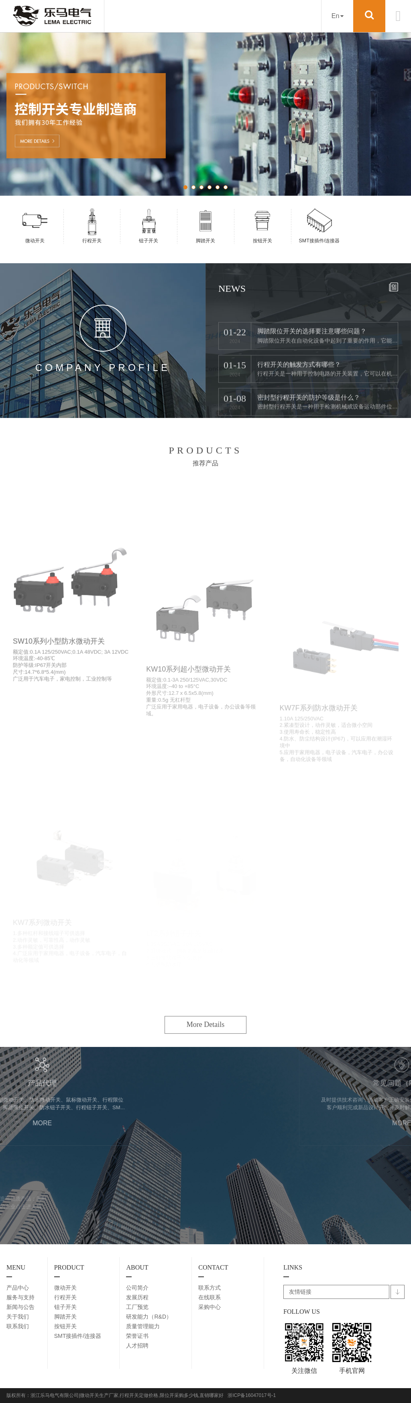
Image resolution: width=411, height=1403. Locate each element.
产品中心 (17, 1287)
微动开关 (65, 1287)
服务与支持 (20, 1297)
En (338, 15)
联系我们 (17, 1326)
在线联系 (209, 1297)
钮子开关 (65, 1307)
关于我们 (17, 1316)
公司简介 (137, 1287)
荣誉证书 (137, 1336)
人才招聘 (137, 1345)
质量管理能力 (143, 1326)
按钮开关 (65, 1326)
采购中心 (209, 1307)
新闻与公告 (20, 1307)
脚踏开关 (65, 1316)
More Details (205, 1063)
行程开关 (65, 1297)
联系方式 (209, 1287)
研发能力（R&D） (149, 1316)
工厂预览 (137, 1307)
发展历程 (137, 1297)
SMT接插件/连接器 (77, 1336)
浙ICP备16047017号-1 (252, 1395)
